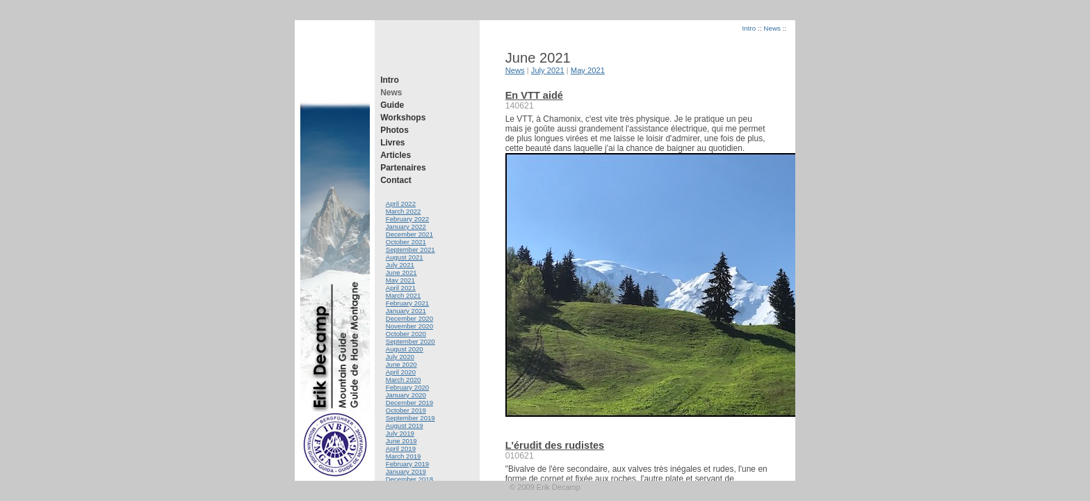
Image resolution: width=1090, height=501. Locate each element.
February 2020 (407, 387)
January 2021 (406, 311)
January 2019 (406, 471)
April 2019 (401, 448)
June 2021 (401, 272)
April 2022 (401, 203)
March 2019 (403, 456)
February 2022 (407, 219)
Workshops (402, 117)
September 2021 (410, 249)
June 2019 (401, 441)
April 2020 (401, 372)
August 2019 (404, 425)
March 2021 (403, 295)
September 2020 (410, 341)
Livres (392, 143)
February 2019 (407, 464)
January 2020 (406, 395)
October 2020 (406, 333)
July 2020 (400, 356)
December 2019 (409, 402)
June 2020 (401, 364)
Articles (395, 155)
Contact (396, 180)
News (391, 92)
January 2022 (406, 226)
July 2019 (400, 433)
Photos (394, 130)
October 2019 (406, 410)
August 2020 (404, 349)
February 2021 (407, 303)
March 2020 (403, 379)
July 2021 (400, 265)
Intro (389, 80)
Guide (392, 105)
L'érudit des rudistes (555, 445)
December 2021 (409, 234)
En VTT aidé (534, 95)
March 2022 (403, 211)
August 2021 (404, 257)
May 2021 (400, 280)
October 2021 (406, 242)
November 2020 (409, 326)
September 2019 (410, 418)
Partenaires (402, 168)
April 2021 (401, 288)
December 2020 (409, 318)
